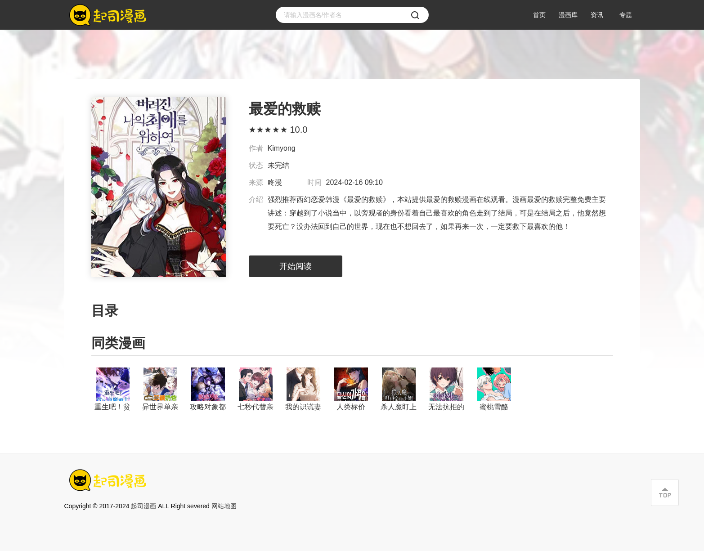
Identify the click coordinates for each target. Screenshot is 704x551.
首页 (539, 14)
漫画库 (568, 14)
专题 (625, 14)
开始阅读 (295, 266)
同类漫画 (118, 343)
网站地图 (224, 506)
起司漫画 (143, 506)
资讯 (597, 14)
